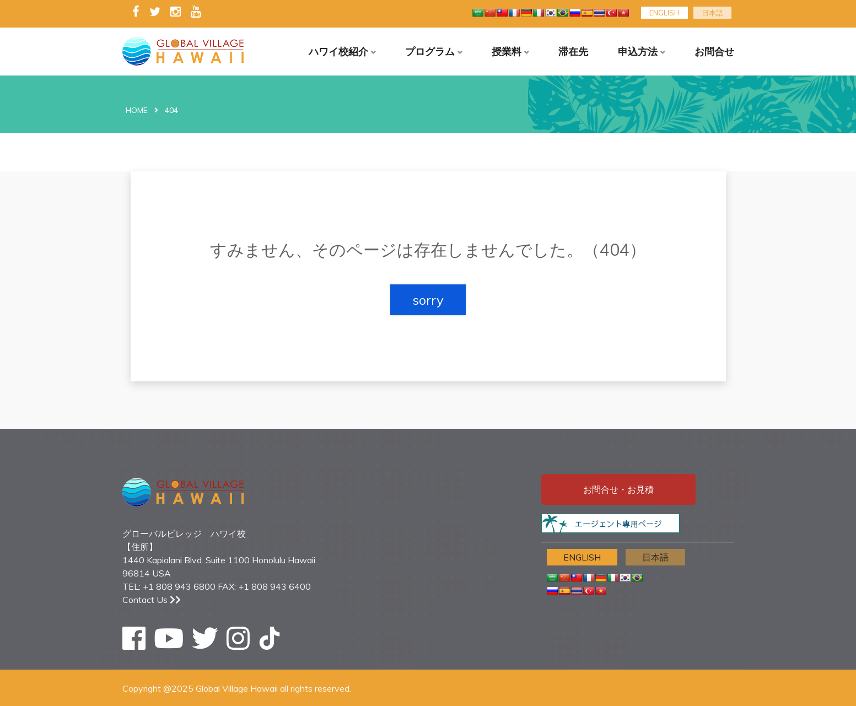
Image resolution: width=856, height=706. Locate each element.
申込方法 (638, 51)
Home (137, 110)
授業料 (506, 51)
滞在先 (573, 51)
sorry (428, 300)
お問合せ (714, 51)
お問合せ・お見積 (618, 489)
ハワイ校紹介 (338, 51)
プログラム (430, 51)
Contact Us (151, 599)
